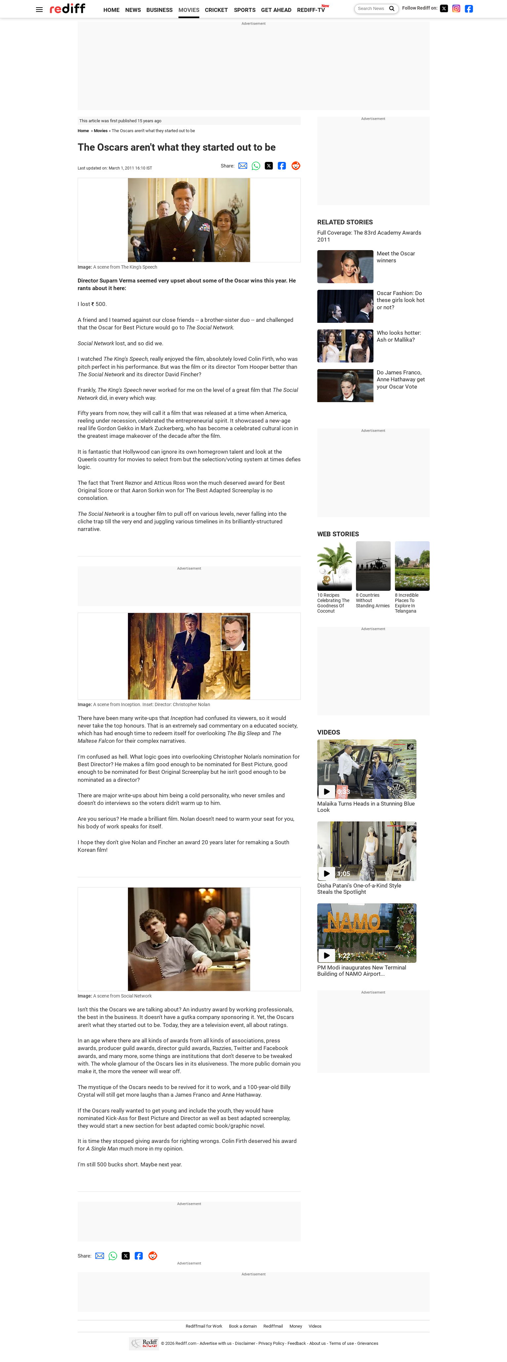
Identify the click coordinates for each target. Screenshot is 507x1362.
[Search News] (389, 9)
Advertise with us (216, 1343)
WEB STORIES (338, 534)
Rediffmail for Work (204, 1326)
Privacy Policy (271, 1343)
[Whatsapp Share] (254, 166)
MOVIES (188, 10)
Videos (315, 1326)
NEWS (133, 10)
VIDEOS (328, 732)
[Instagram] (456, 8)
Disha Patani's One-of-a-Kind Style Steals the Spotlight (359, 889)
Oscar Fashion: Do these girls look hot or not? (401, 300)
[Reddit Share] (294, 166)
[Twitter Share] (267, 166)
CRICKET (216, 10)
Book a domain (243, 1326)
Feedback (297, 1343)
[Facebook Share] (281, 166)
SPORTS (244, 10)
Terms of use (341, 1343)
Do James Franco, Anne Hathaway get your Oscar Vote (401, 379)
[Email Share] (241, 166)
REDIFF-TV (311, 10)
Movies (101, 130)
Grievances (367, 1343)
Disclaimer (245, 1343)
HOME (111, 10)
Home (83, 130)
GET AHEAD (276, 10)
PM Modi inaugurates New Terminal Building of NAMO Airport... (361, 971)
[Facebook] (469, 8)
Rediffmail (273, 1326)
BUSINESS (159, 10)
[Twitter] (444, 8)
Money (296, 1326)
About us (317, 1343)
